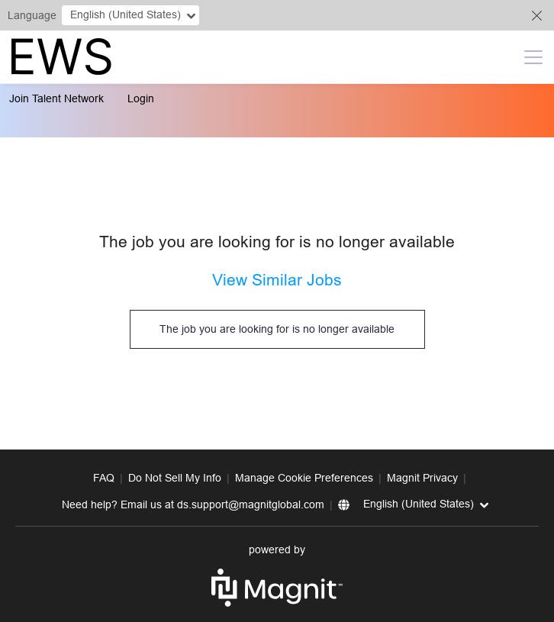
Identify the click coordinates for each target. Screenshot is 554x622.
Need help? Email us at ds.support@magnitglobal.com (193, 504)
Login (140, 98)
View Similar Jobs (277, 280)
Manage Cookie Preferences (304, 478)
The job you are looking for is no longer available (277, 329)
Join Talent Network (56, 98)
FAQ (103, 478)
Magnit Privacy (422, 478)
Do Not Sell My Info (174, 478)
